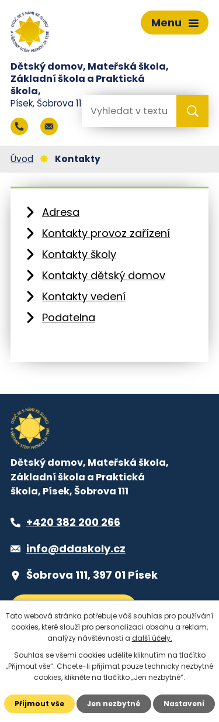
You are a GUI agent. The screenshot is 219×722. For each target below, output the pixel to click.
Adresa (60, 212)
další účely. (152, 638)
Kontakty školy (79, 254)
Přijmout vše (39, 704)
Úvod (22, 159)
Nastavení (184, 704)
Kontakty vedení (84, 296)
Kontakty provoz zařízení (106, 233)
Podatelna (68, 317)
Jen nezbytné (114, 704)
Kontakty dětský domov (103, 275)
